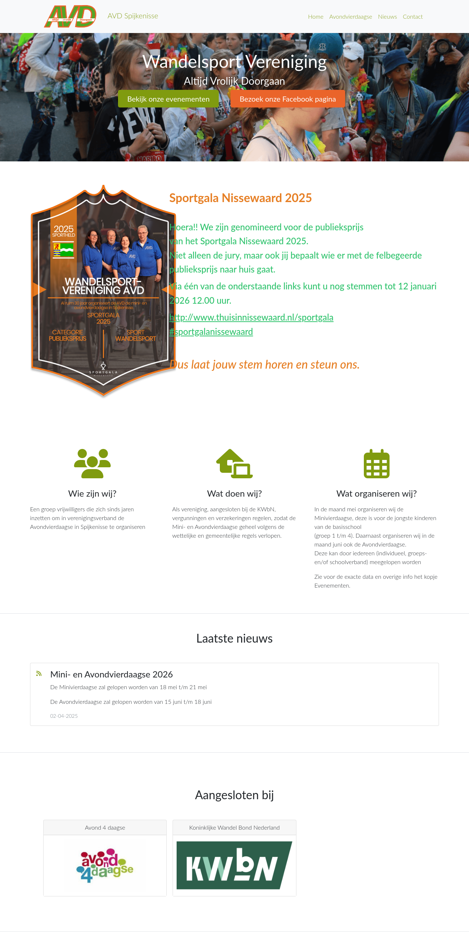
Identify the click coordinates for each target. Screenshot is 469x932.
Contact (413, 16)
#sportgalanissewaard (211, 331)
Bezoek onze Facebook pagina (288, 98)
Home (316, 16)
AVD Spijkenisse (100, 16)
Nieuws (387, 16)
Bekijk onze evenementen (168, 98)
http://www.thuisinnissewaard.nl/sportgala (251, 317)
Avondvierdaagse (350, 16)
